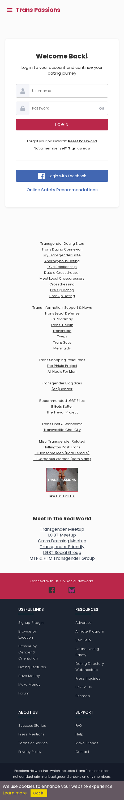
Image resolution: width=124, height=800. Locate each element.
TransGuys (62, 342)
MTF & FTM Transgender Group (62, 558)
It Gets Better (62, 406)
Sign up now (79, 148)
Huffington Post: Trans (62, 447)
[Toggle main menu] (9, 10)
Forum (23, 693)
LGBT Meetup (62, 535)
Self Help (83, 640)
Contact (82, 751)
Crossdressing (62, 284)
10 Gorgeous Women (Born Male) (62, 458)
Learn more (15, 793)
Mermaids (62, 348)
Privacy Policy (29, 751)
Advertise (83, 622)
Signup (24, 622)
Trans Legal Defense (62, 313)
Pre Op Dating (62, 290)
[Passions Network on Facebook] (52, 590)
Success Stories (32, 725)
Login (39, 622)
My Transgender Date (62, 255)
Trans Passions (38, 10)
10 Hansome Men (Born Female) (62, 453)
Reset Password (82, 141)
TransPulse (62, 330)
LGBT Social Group (62, 552)
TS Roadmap (62, 319)
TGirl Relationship (62, 266)
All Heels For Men (62, 371)
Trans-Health (62, 325)
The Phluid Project (62, 365)
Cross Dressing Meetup (62, 541)
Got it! (39, 793)
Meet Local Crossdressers (62, 278)
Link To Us (83, 687)
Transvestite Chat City (62, 429)
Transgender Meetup (62, 529)
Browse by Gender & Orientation (28, 652)
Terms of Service (33, 743)
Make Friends (86, 743)
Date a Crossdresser (62, 272)
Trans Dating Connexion (62, 249)
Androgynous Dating (62, 260)
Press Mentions (31, 734)
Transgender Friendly (62, 547)
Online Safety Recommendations (62, 190)
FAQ (78, 725)
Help (79, 734)
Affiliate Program (89, 631)
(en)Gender (62, 389)
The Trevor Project (62, 412)
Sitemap (82, 695)
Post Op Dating (62, 295)
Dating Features (32, 667)
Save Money (29, 675)
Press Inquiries (87, 678)
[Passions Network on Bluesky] (72, 590)
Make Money (29, 684)
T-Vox (62, 336)
